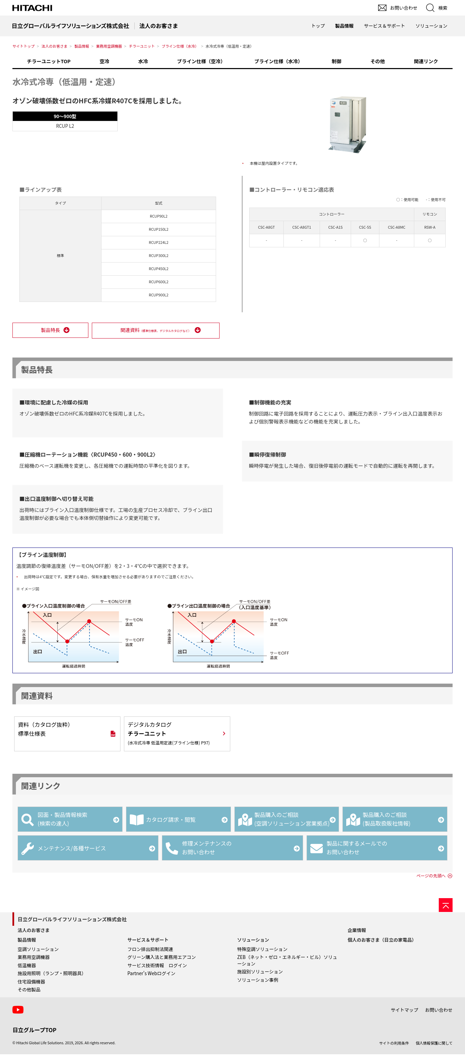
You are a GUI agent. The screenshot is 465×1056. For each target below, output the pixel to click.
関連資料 (155, 330)
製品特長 (50, 330)
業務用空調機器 (109, 46)
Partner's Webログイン (151, 975)
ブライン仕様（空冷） (201, 61)
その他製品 (29, 991)
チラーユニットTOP (48, 61)
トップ (318, 25)
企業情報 (357, 932)
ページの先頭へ (431, 877)
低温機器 (27, 966)
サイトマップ (404, 1011)
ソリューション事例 (257, 981)
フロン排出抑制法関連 (150, 950)
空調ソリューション (38, 950)
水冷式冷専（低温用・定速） (66, 81)
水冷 (143, 61)
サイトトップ (23, 46)
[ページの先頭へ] (446, 907)
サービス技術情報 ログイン (157, 966)
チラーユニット (142, 46)
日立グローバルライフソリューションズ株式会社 (72, 920)
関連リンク (426, 61)
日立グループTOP (34, 1031)
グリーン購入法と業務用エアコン (161, 958)
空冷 (104, 61)
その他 (377, 61)
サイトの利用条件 (394, 1044)
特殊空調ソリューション (262, 950)
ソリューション (253, 941)
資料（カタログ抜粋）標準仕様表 (45, 730)
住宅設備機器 (31, 983)
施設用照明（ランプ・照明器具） (52, 975)
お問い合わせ (439, 1011)
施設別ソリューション (260, 973)
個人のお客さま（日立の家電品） (382, 941)
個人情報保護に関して (434, 1044)
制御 (336, 61)
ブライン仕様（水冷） (180, 46)
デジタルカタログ (169, 734)
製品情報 (81, 46)
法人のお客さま (54, 46)
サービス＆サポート (147, 941)
